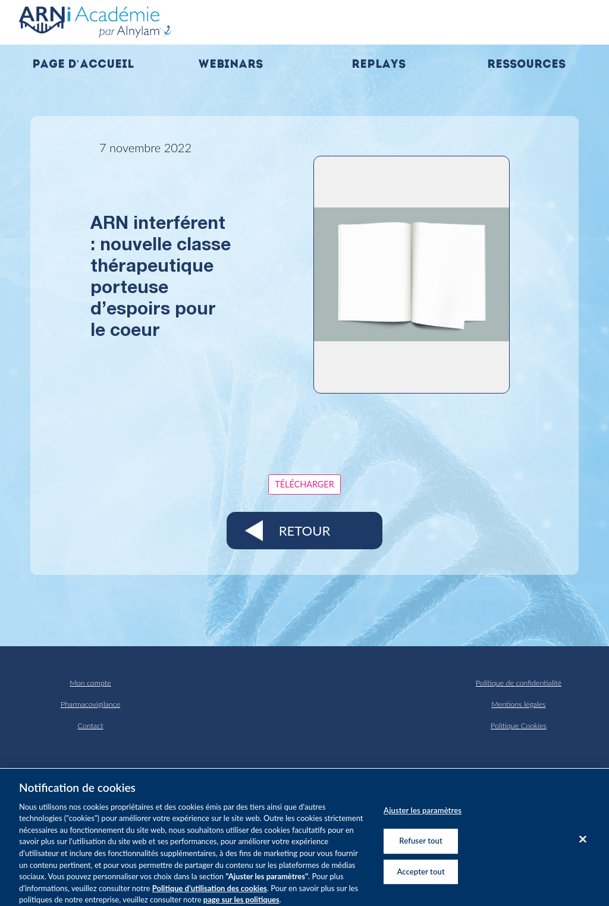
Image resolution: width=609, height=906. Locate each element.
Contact (90, 725)
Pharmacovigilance (90, 704)
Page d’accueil (83, 65)
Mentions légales (518, 704)
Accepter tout (420, 880)
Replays (378, 65)
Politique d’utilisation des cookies (209, 896)
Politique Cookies (519, 725)
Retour (304, 531)
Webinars (230, 65)
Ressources (526, 65)
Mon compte (90, 682)
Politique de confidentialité (518, 682)
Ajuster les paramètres (423, 819)
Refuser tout (420, 849)
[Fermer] (583, 848)
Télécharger (304, 484)
